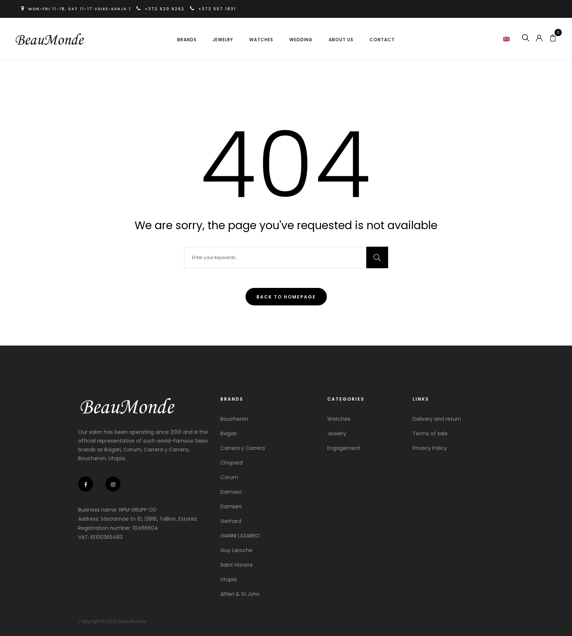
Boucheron (234, 419)
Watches (261, 39)
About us (341, 39)
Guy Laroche (236, 550)
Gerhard (230, 521)
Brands (187, 39)
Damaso (231, 492)
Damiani (230, 506)
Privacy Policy (430, 448)
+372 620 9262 (162, 9)
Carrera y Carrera (242, 448)
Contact (382, 39)
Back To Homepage (286, 297)
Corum (229, 477)
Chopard (231, 462)
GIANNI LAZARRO (240, 535)
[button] (506, 38)
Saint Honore (236, 564)
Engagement (343, 448)
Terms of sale (430, 433)
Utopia (228, 579)
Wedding (301, 39)
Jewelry (223, 39)
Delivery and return (437, 419)
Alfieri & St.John (240, 594)
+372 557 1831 (214, 9)
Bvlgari (228, 433)
